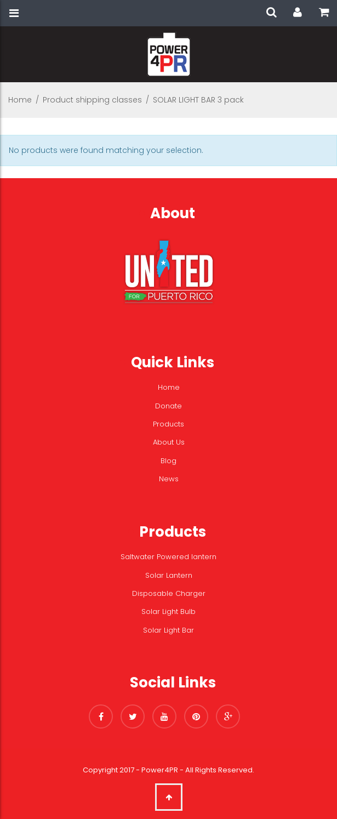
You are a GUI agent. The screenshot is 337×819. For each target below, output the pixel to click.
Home (20, 99)
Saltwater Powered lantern (168, 556)
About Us (169, 442)
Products (168, 424)
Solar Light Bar (168, 630)
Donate (168, 406)
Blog (168, 461)
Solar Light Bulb (168, 611)
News (169, 479)
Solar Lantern (168, 575)
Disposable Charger (168, 593)
